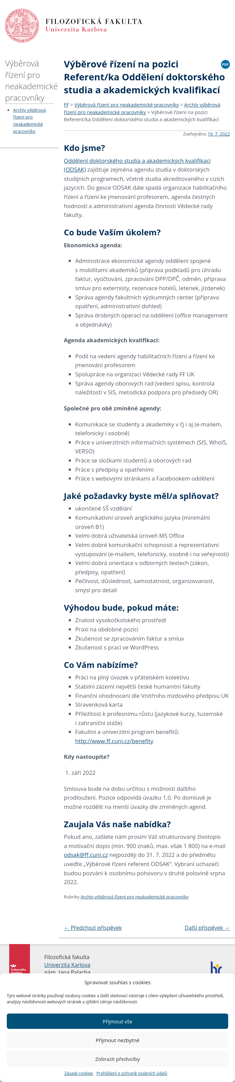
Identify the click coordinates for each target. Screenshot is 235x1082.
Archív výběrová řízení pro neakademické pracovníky (135, 897)
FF (66, 104)
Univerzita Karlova (67, 965)
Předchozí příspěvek (93, 927)
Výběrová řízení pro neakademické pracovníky (31, 80)
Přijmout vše (117, 1021)
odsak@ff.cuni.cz (86, 855)
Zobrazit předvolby (117, 1058)
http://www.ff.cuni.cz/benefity (114, 741)
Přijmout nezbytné (117, 1040)
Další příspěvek (207, 927)
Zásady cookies (78, 1073)
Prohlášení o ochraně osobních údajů (131, 1073)
